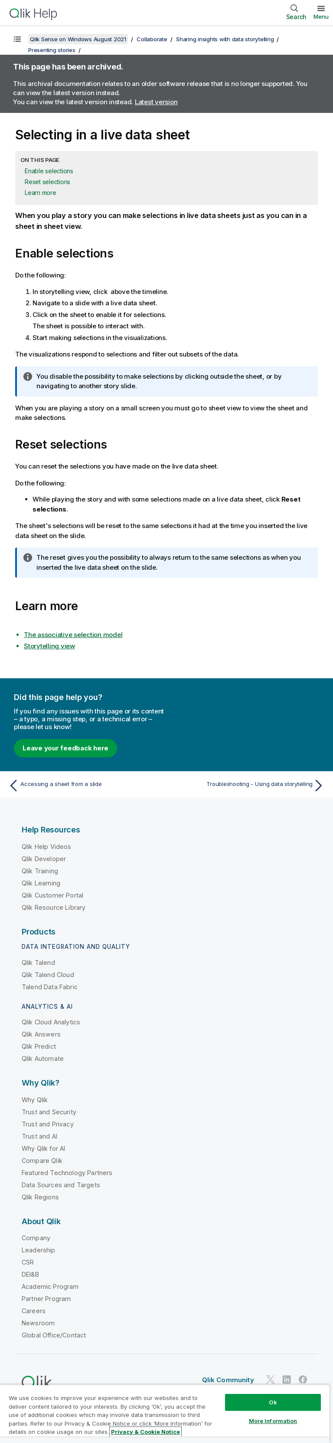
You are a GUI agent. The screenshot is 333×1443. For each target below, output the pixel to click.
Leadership (39, 1250)
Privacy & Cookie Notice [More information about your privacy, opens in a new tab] (145, 1431)
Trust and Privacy (48, 1124)
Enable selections (49, 171)
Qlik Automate (43, 1058)
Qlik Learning (41, 883)
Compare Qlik (42, 1160)
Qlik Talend (38, 962)
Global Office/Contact (54, 1335)
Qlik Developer (44, 858)
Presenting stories (51, 49)
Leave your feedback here (65, 748)
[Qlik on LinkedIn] (286, 1379)
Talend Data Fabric (50, 987)
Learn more (40, 192)
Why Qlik (35, 1099)
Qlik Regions (40, 1197)
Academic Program (50, 1286)
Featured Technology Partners (67, 1172)
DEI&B (30, 1274)
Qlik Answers (41, 1034)
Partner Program (46, 1298)
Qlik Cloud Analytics (51, 1022)
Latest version (156, 102)
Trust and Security (49, 1112)
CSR (28, 1262)
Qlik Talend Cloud (48, 974)
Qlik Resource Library (53, 907)
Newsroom (38, 1323)
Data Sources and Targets (61, 1185)
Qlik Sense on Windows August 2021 (78, 39)
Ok (273, 1402)
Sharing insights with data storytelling (225, 39)
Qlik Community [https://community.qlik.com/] (228, 1380)
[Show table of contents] (17, 39)
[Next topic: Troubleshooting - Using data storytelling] (248, 785)
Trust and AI (39, 1136)
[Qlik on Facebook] (303, 1379)
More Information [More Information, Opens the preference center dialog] (273, 1420)
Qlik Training (40, 871)
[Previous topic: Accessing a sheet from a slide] (85, 785)
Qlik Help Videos (47, 846)
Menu (321, 16)
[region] (165, 1413)
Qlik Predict (39, 1046)
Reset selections (47, 181)
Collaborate (152, 39)
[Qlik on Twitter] (270, 1379)
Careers (34, 1310)
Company (36, 1238)
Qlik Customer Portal (52, 895)
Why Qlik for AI (43, 1148)
